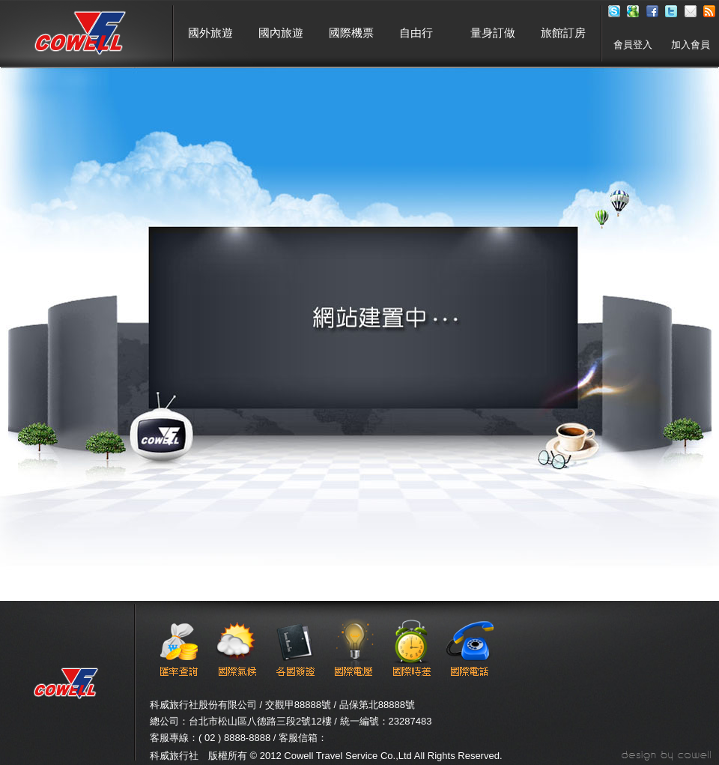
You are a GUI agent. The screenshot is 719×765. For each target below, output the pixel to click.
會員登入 (632, 44)
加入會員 (690, 44)
